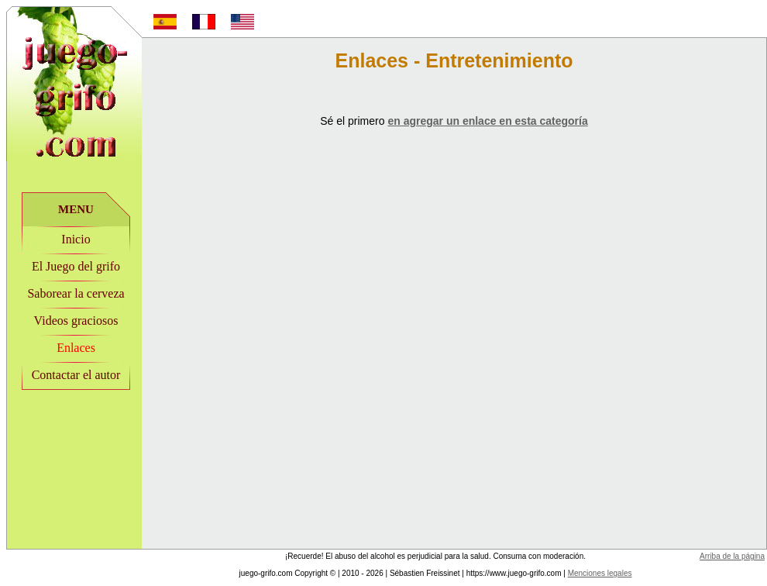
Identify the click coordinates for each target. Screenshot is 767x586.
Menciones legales (600, 573)
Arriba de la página (732, 556)
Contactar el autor (76, 374)
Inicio (75, 239)
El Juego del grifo (76, 266)
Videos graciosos (76, 320)
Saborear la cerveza (75, 293)
